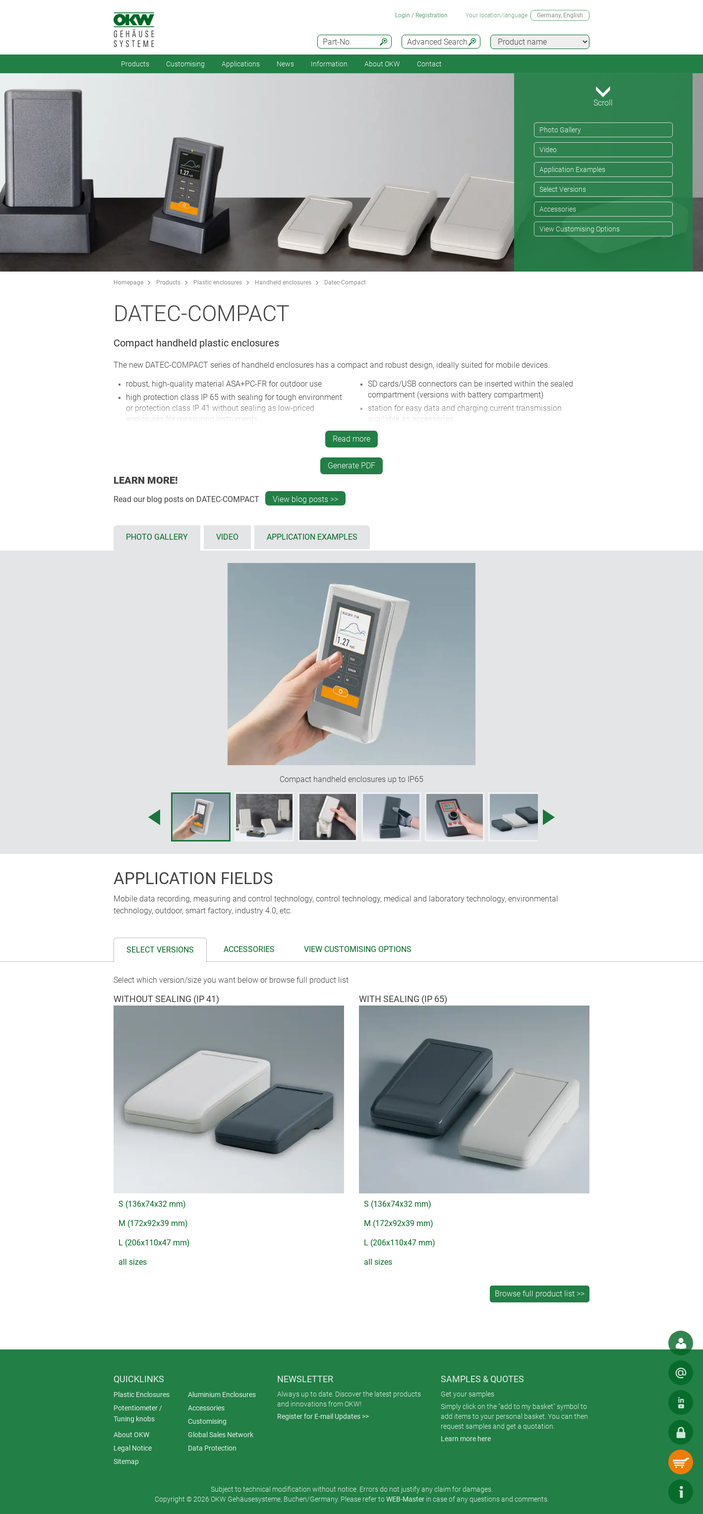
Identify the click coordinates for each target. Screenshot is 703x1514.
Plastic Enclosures (142, 1395)
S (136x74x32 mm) (152, 1204)
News (285, 64)
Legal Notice (133, 1448)
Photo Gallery (560, 130)
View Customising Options (579, 229)
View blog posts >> (305, 499)
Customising (185, 64)
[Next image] (549, 817)
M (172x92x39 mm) (153, 1223)
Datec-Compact (345, 282)
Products (135, 64)
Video (548, 150)
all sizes (132, 1262)
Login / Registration (421, 15)
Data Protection (212, 1448)
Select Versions (562, 189)
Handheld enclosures (283, 282)
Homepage (128, 282)
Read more (351, 439)
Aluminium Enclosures (222, 1395)
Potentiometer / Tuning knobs (138, 1413)
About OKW (131, 1435)
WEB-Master (405, 1499)
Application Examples (572, 169)
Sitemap (126, 1461)
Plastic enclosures (217, 282)
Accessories (557, 209)
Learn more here (466, 1439)
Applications (241, 64)
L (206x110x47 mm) (154, 1242)
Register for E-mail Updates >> (323, 1416)
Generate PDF (351, 465)
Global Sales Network (220, 1435)
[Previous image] (154, 817)
